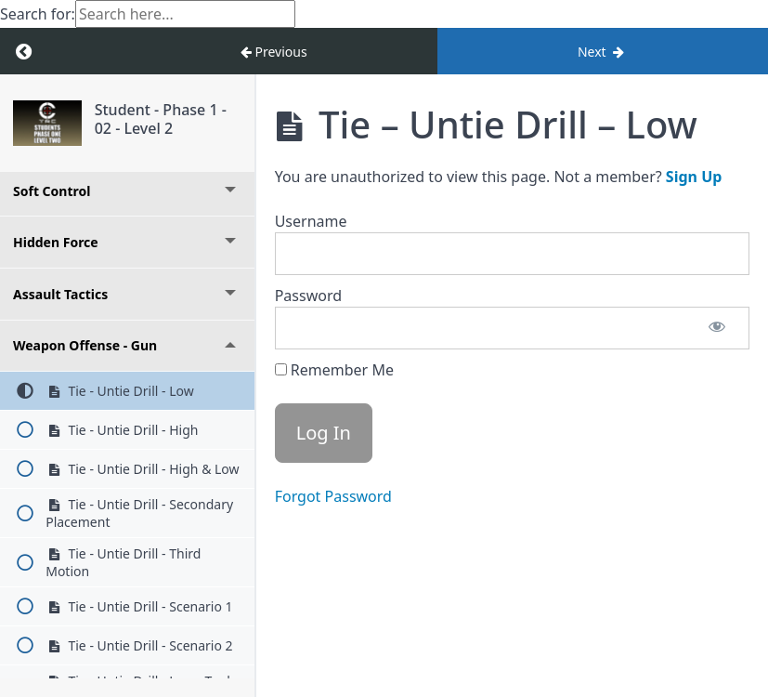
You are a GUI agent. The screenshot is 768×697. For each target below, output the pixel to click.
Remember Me (334, 370)
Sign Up (694, 176)
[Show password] (716, 328)
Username (311, 221)
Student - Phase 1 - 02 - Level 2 (161, 118)
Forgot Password (333, 496)
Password (308, 295)
